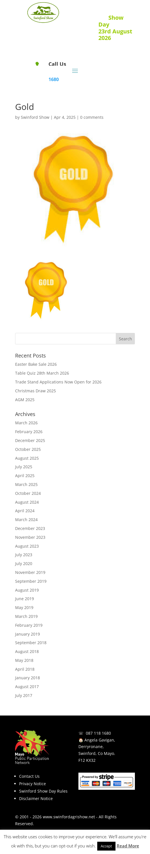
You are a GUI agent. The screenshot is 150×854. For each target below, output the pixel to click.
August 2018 (27, 651)
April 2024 (25, 510)
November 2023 (30, 537)
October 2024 (28, 493)
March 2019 (26, 616)
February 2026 (28, 431)
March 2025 (26, 484)
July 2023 (23, 554)
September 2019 (30, 581)
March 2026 (26, 422)
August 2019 (27, 590)
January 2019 (27, 634)
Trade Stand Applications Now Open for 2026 (58, 382)
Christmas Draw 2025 (35, 390)
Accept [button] (106, 846)
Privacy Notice (32, 783)
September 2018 (30, 642)
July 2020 (23, 563)
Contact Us (29, 776)
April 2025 (25, 475)
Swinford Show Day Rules (43, 791)
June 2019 (24, 598)
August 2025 (27, 458)
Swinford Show (35, 117)
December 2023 (30, 528)
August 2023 (27, 546)
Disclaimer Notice (36, 798)
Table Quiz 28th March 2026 (42, 373)
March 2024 (26, 519)
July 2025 (23, 466)
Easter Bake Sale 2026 (36, 364)
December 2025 (30, 440)
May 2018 (24, 660)
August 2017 (27, 686)
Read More (128, 846)
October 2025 (28, 449)
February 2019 (28, 625)
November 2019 (30, 572)
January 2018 (27, 677)
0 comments (92, 117)
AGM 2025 (25, 399)
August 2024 (27, 502)
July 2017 (23, 695)
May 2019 (24, 607)
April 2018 (25, 669)
